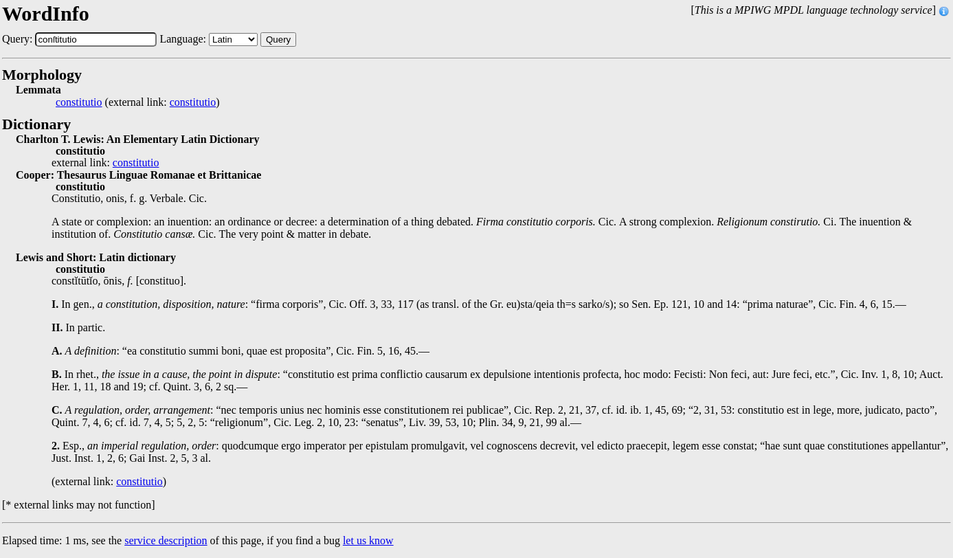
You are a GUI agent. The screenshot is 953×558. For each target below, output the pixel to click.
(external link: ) (138, 102)
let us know (368, 540)
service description (165, 540)
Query (278, 39)
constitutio (79, 102)
